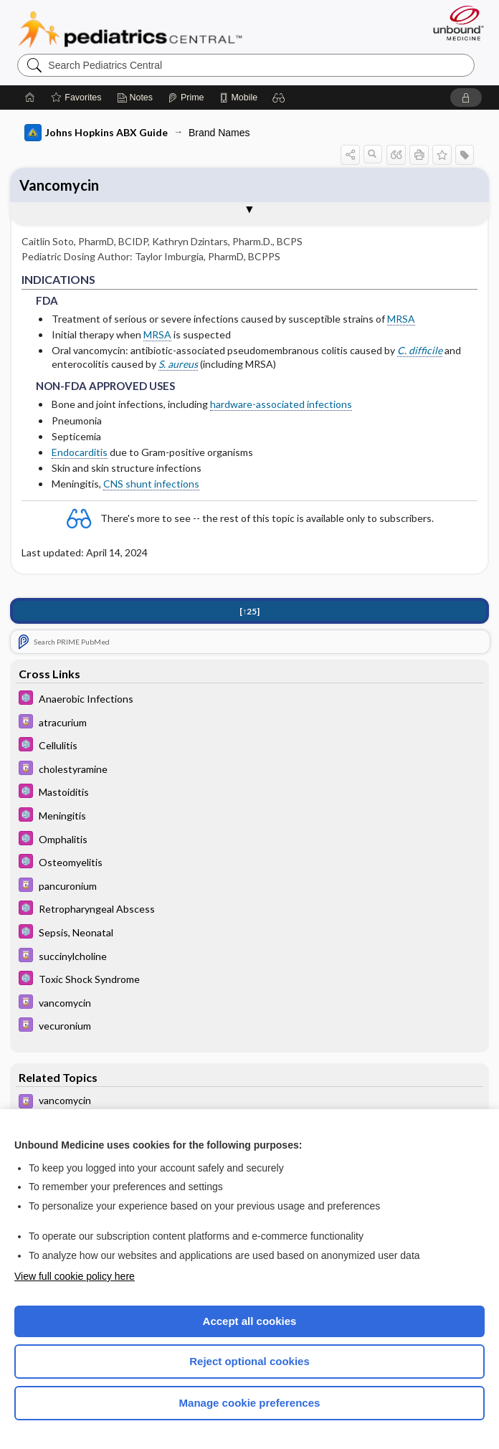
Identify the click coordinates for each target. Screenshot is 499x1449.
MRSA (401, 319)
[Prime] (186, 97)
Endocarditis (80, 452)
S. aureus (178, 364)
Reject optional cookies (249, 1361)
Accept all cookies (250, 1321)
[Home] (30, 97)
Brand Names (219, 132)
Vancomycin (59, 185)
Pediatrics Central (130, 29)
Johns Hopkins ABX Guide (96, 132)
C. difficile (419, 350)
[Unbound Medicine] (453, 23)
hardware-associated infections (281, 404)
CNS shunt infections (151, 484)
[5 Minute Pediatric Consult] (249, 699)
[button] (278, 97)
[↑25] (249, 611)
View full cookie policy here (74, 1276)
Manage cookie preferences (249, 1403)
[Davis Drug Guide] (249, 723)
